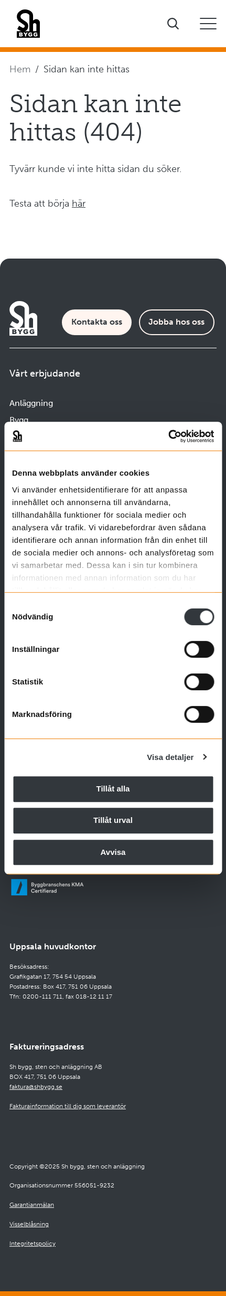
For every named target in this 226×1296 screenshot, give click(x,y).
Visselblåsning (29, 1224)
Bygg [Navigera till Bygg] (18, 420)
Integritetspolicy (32, 1243)
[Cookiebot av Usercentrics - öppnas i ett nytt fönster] (168, 436)
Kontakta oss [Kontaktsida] (96, 322)
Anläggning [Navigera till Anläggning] (31, 403)
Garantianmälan (31, 1204)
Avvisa (113, 852)
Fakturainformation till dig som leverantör (67, 1106)
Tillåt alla (113, 788)
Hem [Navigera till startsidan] (19, 69)
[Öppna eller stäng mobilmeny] (208, 23)
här (78, 203)
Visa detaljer (170, 757)
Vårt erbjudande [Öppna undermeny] (44, 373)
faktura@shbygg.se (35, 1086)
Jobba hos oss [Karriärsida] (176, 322)
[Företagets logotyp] (28, 23)
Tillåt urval (113, 820)
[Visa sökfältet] (173, 23)
